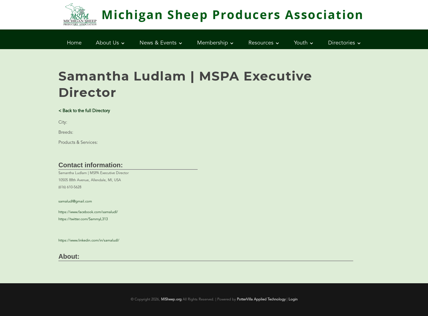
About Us (107, 43)
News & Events (158, 43)
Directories (341, 43)
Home (74, 43)
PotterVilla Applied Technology (261, 299)
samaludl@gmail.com (75, 201)
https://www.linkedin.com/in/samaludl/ (88, 240)
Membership (212, 43)
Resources (261, 43)
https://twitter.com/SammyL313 (83, 219)
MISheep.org (171, 299)
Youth (301, 43)
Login (293, 299)
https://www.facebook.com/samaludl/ (88, 212)
